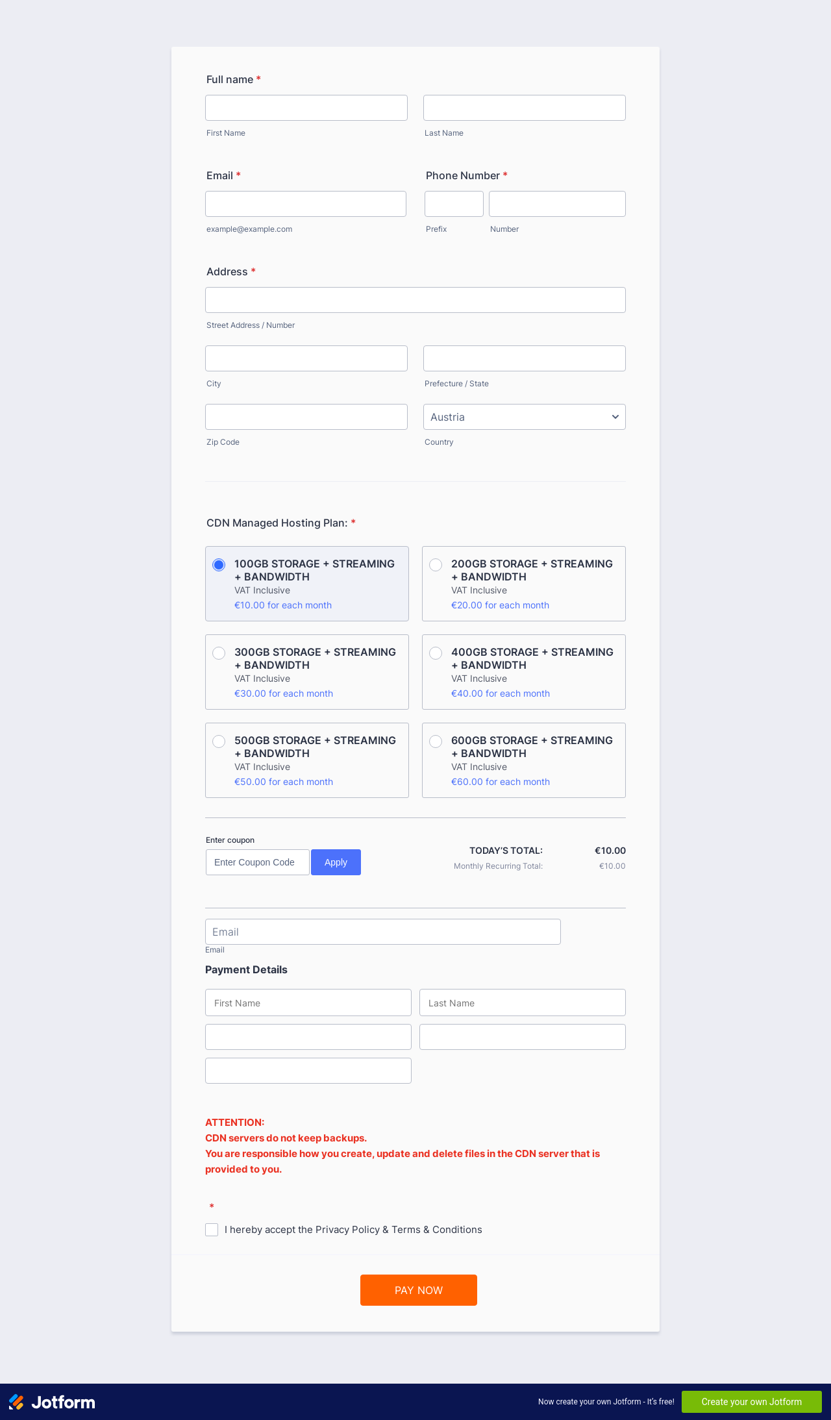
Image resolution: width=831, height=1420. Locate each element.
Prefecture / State (457, 383)
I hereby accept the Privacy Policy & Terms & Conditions (353, 1229)
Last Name (444, 133)
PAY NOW (419, 1290)
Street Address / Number (250, 325)
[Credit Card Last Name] (522, 1002)
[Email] (383, 932)
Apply (336, 862)
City (213, 383)
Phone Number (467, 175)
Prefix (436, 229)
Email (223, 175)
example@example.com (249, 229)
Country (439, 442)
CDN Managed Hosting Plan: (281, 522)
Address (231, 271)
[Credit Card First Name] (308, 1002)
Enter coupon (230, 840)
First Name (225, 133)
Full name (233, 79)
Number (504, 229)
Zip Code (223, 442)
